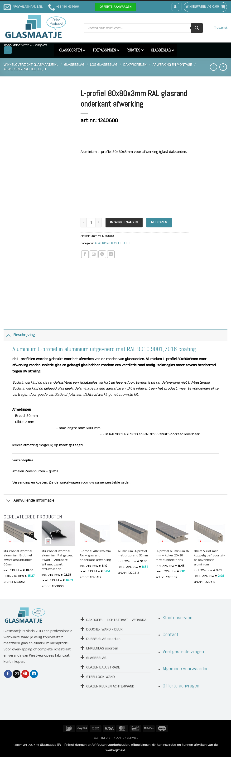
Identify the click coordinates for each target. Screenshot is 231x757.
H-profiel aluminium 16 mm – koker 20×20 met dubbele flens (172, 556)
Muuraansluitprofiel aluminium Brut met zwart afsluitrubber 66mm (18, 558)
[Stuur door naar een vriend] (93, 254)
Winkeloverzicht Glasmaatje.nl (31, 64)
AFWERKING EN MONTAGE (172, 64)
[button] (175, 7)
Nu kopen (159, 222)
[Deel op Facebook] (85, 254)
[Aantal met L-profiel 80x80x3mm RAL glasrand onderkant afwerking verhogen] (98, 222)
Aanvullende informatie (29, 501)
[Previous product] (223, 67)
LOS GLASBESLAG (103, 64)
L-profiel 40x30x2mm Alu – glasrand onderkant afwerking (95, 556)
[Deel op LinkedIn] (111, 254)
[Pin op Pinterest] (102, 254)
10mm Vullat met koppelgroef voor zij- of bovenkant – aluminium (209, 558)
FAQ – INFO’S (101, 738)
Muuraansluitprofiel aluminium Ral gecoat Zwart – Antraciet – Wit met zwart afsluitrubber (57, 560)
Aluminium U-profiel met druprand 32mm (133, 553)
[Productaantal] (91, 222)
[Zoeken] (197, 28)
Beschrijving (19, 335)
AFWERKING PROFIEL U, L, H (25, 69)
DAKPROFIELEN (135, 64)
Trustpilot (220, 28)
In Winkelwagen (124, 222)
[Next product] (213, 67)
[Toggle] (8, 335)
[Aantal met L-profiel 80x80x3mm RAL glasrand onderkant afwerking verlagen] (83, 222)
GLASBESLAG (74, 64)
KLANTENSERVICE (126, 738)
